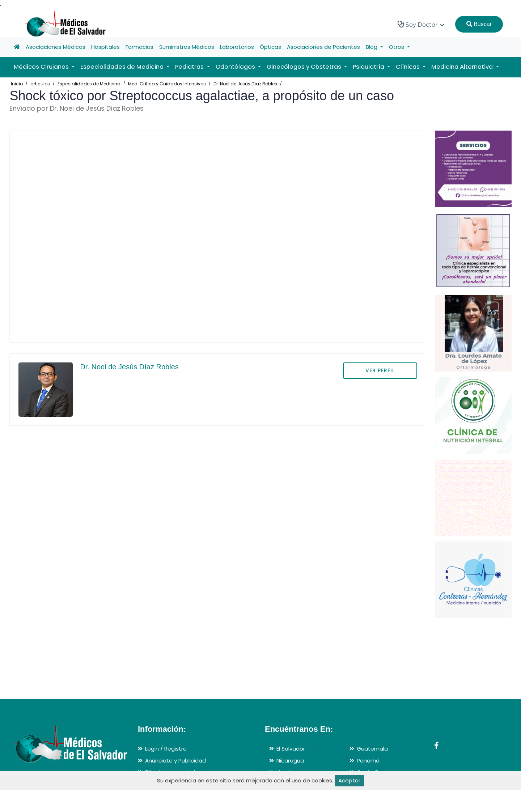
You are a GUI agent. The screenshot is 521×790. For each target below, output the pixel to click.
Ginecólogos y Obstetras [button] (305, 67)
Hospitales (105, 47)
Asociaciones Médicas (55, 47)
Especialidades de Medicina (89, 84)
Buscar (479, 24)
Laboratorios (237, 47)
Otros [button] (397, 47)
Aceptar (349, 780)
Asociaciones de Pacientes (323, 47)
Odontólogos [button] (236, 67)
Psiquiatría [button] (369, 67)
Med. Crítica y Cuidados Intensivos (167, 84)
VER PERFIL (380, 370)
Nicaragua (290, 760)
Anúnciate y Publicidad (175, 760)
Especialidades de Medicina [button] (122, 67)
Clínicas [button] (408, 67)
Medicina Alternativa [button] (462, 67)
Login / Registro (166, 748)
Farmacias (139, 47)
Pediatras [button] (190, 67)
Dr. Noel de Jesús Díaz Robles (245, 84)
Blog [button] (372, 47)
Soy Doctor (421, 24)
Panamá (368, 760)
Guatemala (372, 748)
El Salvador (290, 748)
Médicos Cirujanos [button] (42, 67)
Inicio (17, 84)
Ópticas (270, 47)
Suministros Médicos (186, 47)
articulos (40, 84)
